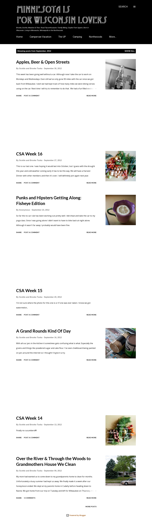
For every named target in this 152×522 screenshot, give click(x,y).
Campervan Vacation (40, 36)
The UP (62, 36)
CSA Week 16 (29, 153)
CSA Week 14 (29, 418)
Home (19, 36)
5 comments (29, 498)
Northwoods (95, 36)
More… (112, 36)
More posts (91, 507)
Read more (91, 96)
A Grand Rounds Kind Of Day (43, 330)
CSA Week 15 (29, 290)
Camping (77, 36)
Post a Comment (32, 96)
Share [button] (19, 96)
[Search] (123, 6)
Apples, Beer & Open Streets (43, 61)
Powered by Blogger (76, 515)
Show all (130, 51)
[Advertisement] (56, 124)
